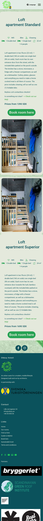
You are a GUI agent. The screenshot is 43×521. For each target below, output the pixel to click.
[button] (2, 146)
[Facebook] (1, 454)
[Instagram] (5, 454)
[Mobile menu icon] (39, 4)
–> (24, 96)
